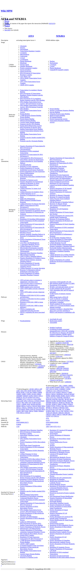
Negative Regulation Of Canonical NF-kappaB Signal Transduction (62, 216)
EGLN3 (25, 397)
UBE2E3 (48, 414)
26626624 (65, 373)
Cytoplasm (23, 53)
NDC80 (34, 406)
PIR (72, 402)
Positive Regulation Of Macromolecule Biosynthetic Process (32, 482)
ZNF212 (22, 413)
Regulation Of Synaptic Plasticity (30, 231)
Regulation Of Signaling (57, 479)
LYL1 (55, 397)
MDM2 (18, 406)
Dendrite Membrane (26, 66)
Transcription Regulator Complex (30, 51)
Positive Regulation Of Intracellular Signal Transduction (60, 507)
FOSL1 (37, 397)
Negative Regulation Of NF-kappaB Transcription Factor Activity (61, 189)
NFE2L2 (24, 408)
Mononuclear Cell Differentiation (30, 528)
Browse (7, 21)
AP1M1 (31, 389)
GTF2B (36, 401)
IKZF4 (68, 396)
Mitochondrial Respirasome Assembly (31, 248)
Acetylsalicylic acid (56, 319)
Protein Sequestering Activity (59, 119)
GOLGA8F (19, 401)
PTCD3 (18, 409)
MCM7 (71, 399)
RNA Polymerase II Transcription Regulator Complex (30, 74)
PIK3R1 (67, 402)
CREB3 (38, 394)
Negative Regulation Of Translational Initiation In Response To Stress (31, 182)
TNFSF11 (67, 411)
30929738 (65, 343)
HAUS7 (18, 402)
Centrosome (23, 56)
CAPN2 (72, 387)
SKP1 (67, 408)
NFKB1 (64, 401)
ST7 (63, 409)
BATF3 (39, 391)
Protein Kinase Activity (57, 523)
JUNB (33, 402)
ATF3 (25, 391)
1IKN (47, 426)
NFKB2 (69, 401)
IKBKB (53, 396)
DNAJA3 (60, 391)
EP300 (30, 397)
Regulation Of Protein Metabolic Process (62, 460)
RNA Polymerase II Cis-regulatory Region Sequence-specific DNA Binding (32, 99)
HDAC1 (48, 394)
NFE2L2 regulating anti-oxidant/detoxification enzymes (29, 309)
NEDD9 (59, 401)
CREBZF (25, 396)
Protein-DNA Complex (27, 535)
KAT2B (38, 402)
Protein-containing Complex (28, 68)
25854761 (53, 370)
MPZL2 (23, 406)
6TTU (55, 426)
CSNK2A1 (49, 391)
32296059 (59, 343)
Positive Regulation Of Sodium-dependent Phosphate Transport (30, 274)
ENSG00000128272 (22, 422)
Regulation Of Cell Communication (60, 477)
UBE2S (70, 414)
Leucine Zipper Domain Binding (30, 122)
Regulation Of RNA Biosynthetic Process (32, 459)
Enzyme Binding (55, 112)
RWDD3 (62, 408)
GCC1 (25, 399)
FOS (33, 397)
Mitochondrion (24, 54)
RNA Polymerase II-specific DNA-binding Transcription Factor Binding (31, 128)
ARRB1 (65, 385)
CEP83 (29, 394)
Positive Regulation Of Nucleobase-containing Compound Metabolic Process (32, 461)
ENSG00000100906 (52, 422)
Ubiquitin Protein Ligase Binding (60, 114)
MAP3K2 (49, 399)
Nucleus (22, 47)
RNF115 (71, 406)
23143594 (66, 370)
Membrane (23, 63)
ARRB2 (70, 385)
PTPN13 (58, 406)
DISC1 (41, 396)
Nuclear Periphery (25, 70)
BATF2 (34, 391)
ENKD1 (58, 392)
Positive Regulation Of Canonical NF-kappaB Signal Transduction (61, 517)
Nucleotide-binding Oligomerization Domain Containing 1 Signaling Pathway (62, 245)
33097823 (69, 341)
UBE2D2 (61, 413)
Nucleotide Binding (56, 501)
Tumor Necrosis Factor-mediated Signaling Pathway (60, 199)
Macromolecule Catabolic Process (60, 542)
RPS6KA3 (56, 408)
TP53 (71, 411)
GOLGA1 (30, 399)
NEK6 (39, 406)
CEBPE (18, 394)
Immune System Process (57, 161)
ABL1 (61, 385)
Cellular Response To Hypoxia (29, 246)
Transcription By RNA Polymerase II (31, 158)
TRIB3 (36, 411)
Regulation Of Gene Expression (59, 175)
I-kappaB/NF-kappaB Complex (59, 70)
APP (40, 389)
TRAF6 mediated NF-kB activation (60, 304)
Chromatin (23, 46)
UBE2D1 (55, 413)
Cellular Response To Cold (58, 243)
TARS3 (18, 411)
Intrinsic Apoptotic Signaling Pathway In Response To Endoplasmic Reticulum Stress (32, 235)
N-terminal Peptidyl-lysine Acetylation (32, 545)
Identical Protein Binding (27, 120)
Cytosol (22, 58)
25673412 (53, 360)
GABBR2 (19, 399)
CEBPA (34, 392)
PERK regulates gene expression (30, 287)
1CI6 (17, 426)
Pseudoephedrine (25, 321)
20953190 (59, 368)
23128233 (42, 366)
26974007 (53, 353)
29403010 (67, 355)
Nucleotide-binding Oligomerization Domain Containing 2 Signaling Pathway (62, 248)
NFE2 (43, 406)
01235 (48, 420)
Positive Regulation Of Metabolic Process (32, 527)
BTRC (23, 392)
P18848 (18, 424)
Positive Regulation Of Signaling (60, 540)
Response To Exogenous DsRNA (60, 219)
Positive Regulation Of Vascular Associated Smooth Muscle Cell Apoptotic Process (30, 264)
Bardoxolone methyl (56, 321)
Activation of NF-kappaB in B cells (60, 282)
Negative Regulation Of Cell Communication (58, 514)
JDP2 (26, 402)
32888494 (40, 367)
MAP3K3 (55, 399)
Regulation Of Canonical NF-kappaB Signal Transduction (61, 431)
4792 (47, 418)
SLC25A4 (49, 409)
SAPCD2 (33, 409)
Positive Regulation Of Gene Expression (32, 171)
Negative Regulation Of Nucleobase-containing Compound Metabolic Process (32, 531)
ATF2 (22, 391)
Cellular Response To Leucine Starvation (32, 268)
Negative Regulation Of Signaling (60, 505)
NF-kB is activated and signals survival (62, 287)
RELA (67, 406)
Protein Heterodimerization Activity (31, 125)
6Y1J (59, 426)
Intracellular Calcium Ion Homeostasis (31, 159)
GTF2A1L (30, 401)
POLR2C (42, 408)
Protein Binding (25, 114)
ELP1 (54, 392)
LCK (51, 397)
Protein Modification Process (58, 442)
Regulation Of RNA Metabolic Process (32, 479)
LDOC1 (18, 404)
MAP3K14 (66, 397)
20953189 (53, 372)
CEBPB (39, 392)
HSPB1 (48, 396)
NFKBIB (49, 402)
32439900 (61, 366)
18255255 (52, 23)
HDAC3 (53, 394)
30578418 (63, 375)
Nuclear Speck (24, 64)
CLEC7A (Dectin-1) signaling (59, 299)
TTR (17, 413)
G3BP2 (70, 392)
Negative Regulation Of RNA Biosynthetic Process (29, 507)
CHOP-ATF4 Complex (27, 85)
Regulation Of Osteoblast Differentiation (32, 219)
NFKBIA (60, 36)
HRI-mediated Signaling (27, 254)
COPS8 (68, 389)
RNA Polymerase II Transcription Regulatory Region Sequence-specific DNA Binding (31, 95)
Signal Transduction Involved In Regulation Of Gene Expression (59, 182)
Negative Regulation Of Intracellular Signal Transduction (61, 499)
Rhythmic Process (25, 232)
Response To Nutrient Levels (29, 180)
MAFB (33, 404)
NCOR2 (53, 401)
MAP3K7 (61, 399)
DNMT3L (19, 397)
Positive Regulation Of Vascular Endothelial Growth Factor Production (31, 169)
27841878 (69, 375)
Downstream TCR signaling (58, 285)
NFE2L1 (19, 408)
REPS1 (23, 409)
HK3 (23, 402)
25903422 (66, 368)
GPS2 (25, 401)
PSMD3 (48, 406)
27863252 (53, 365)
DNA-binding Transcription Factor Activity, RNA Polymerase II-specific (31, 102)
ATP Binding (54, 472)
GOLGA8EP (37, 399)
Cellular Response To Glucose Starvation (32, 204)
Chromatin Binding (26, 555)
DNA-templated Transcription (29, 494)
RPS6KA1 (49, 408)
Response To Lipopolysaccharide (60, 197)
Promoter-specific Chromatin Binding (31, 141)
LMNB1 (24, 404)
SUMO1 (67, 409)
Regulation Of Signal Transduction (60, 459)
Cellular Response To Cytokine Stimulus (62, 254)
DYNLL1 (66, 391)
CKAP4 (33, 394)
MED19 (48, 401)
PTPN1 (53, 406)
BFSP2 (18, 392)
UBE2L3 (59, 414)
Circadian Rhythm (25, 165)
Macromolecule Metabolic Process (60, 457)
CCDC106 (28, 392)
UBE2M (64, 414)
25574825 (70, 361)
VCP (52, 416)
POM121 (54, 404)
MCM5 (67, 399)
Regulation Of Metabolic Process (60, 452)
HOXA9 (66, 394)
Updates (7, 26)
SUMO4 (48, 411)
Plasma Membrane (25, 61)
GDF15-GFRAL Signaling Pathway (31, 256)
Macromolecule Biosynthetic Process (31, 533)
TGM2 (26, 411)
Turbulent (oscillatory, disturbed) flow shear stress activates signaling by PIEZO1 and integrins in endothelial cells (62, 310)
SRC (60, 409)
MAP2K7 (38, 404)
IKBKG (63, 396)
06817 (18, 420)
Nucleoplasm (24, 49)
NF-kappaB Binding (56, 117)
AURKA (52, 387)
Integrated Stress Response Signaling (31, 253)
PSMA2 (70, 404)
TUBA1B (49, 413)
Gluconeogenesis (25, 149)
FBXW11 (64, 392)
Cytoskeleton (24, 59)
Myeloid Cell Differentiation (28, 516)
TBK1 (53, 411)
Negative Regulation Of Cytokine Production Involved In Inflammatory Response (61, 261)
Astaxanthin (53, 322)
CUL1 (55, 391)
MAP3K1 (60, 397)
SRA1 (43, 409)
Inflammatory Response (57, 168)
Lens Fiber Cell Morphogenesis (29, 243)
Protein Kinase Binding (27, 119)
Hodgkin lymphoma (56, 327)
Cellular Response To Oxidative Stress (31, 192)
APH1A (36, 389)
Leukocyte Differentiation (28, 522)
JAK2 (47, 397)
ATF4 (31, 36)
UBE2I (54, 414)
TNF (62, 411)
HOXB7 (71, 394)
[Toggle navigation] (1, 16)
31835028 (38, 364)
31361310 (59, 356)
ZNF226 (27, 413)
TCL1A (58, 411)
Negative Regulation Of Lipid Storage (61, 180)
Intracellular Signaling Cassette (29, 435)
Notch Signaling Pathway (57, 170)
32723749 (66, 377)
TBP (22, 411)
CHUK (56, 389)
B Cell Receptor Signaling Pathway (60, 237)
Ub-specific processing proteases (60, 300)
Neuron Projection (25, 71)
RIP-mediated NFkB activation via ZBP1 (62, 283)
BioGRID (7, 30)
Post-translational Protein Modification (61, 496)
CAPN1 (67, 387)
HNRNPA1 (60, 394)
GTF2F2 (41, 401)
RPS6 (27, 409)
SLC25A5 (55, 409)
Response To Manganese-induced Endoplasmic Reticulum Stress (30, 270)
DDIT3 (36, 396)
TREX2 (31, 411)
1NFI (51, 426)
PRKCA (60, 404)
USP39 (48, 416)
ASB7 (18, 391)
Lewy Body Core (25, 76)
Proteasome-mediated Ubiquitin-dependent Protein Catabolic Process (61, 531)
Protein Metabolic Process (58, 484)
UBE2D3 (67, 413)
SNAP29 (38, 409)
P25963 (48, 424)
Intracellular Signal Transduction (30, 445)
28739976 (68, 378)
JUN (30, 402)
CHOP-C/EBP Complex (27, 544)
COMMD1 (62, 389)
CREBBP (19, 396)
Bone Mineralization (26, 175)
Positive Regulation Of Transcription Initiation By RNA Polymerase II (61, 240)
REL (63, 406)
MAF (28, 404)
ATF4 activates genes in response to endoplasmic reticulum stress (31, 281)
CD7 (47, 389)
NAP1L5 (29, 406)
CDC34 (51, 389)
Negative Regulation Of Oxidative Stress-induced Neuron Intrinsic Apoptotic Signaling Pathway (32, 259)
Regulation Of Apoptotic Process (30, 209)
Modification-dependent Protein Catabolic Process (59, 482)
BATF (30, 391)
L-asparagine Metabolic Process (29, 244)
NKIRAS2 (62, 402)
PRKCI (65, 404)
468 (17, 418)
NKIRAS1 (55, 402)
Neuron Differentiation (27, 173)
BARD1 (57, 387)
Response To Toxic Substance (29, 166)
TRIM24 (41, 411)
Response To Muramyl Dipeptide (60, 195)
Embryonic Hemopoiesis (27, 198)
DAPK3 (31, 396)
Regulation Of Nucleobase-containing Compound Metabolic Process (31, 497)
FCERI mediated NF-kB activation (60, 288)
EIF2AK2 (49, 392)
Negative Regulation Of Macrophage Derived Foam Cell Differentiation (61, 177)
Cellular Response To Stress (28, 454)
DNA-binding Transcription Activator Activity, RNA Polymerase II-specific (31, 106)
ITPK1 (73, 396)
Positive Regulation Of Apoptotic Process (32, 210)
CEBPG (23, 394)
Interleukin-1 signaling (57, 302)
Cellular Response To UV (28, 193)
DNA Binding (24, 109)
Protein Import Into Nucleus (58, 166)
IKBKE (58, 396)
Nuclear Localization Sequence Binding (62, 110)
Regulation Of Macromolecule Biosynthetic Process (29, 548)
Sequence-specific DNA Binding (30, 124)
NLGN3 (36, 408)
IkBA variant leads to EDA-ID (59, 297)
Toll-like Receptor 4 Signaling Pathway (62, 202)
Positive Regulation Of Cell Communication (58, 538)
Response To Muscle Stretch (58, 204)
